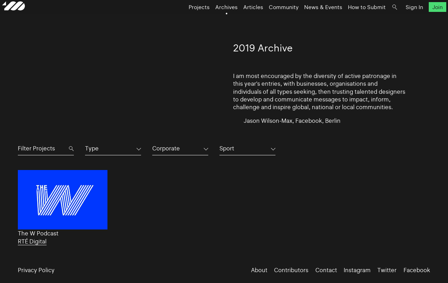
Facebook (417, 270)
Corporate (166, 148)
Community (268, 19)
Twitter (387, 270)
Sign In (398, 19)
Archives (211, 19)
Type (92, 148)
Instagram (357, 270)
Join (421, 19)
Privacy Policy (36, 270)
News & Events (307, 19)
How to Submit (351, 19)
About (259, 270)
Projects (183, 19)
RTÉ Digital (32, 241)
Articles (237, 19)
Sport (226, 148)
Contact (326, 270)
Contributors (291, 270)
